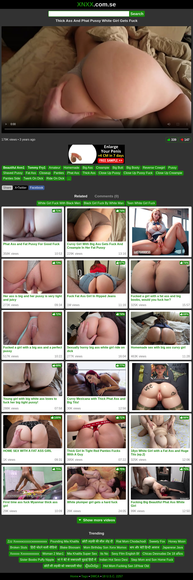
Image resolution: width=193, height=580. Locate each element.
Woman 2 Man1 (53, 553)
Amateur (54, 167)
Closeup (45, 173)
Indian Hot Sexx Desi (114, 559)
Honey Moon (176, 541)
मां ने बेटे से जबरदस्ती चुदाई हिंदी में (76, 559)
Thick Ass (89, 173)
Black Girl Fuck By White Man (104, 203)
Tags (84, 576)
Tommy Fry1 (36, 167)
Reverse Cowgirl (154, 167)
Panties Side (11, 178)
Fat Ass (31, 173)
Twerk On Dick (33, 178)
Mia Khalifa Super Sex (82, 553)
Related (80, 196)
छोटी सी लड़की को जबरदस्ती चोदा (63, 565)
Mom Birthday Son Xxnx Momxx (104, 547)
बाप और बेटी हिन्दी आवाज (144, 547)
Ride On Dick (55, 178)
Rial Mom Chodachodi (131, 541)
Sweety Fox (157, 541)
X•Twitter (21, 187)
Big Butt (118, 167)
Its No (104, 553)
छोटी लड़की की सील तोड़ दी (97, 541)
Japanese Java (173, 547)
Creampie (102, 167)
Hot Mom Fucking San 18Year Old (126, 565)
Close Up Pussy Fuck (138, 173)
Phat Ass (73, 173)
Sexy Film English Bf (125, 553)
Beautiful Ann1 (13, 167)
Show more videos (96, 520)
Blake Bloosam (70, 547)
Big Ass (88, 167)
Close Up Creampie (169, 173)
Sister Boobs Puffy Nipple (37, 559)
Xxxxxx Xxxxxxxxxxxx (24, 553)
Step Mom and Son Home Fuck (152, 559)
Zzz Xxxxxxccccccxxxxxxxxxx (27, 541)
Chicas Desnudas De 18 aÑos (162, 553)
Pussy (172, 167)
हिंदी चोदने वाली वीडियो (44, 547)
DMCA (95, 576)
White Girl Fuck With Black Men (59, 203)
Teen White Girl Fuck (141, 203)
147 (184, 139)
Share (7, 187)
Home (74, 576)
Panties (59, 173)
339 (171, 139)
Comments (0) (107, 196)
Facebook (36, 187)
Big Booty (132, 167)
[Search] (88, 14)
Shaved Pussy (12, 173)
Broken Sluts (18, 547)
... (69, 178)
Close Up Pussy (109, 173)
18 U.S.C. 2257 (112, 576)
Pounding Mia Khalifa (64, 541)
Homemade (71, 167)
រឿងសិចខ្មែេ (92, 565)
